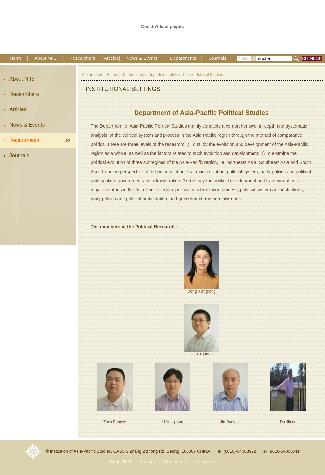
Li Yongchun (172, 422)
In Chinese (204, 461)
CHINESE (312, 58)
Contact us (175, 461)
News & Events (141, 58)
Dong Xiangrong (202, 291)
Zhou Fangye (114, 422)
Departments (183, 58)
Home (16, 58)
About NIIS (45, 58)
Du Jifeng (288, 422)
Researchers (82, 58)
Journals (217, 58)
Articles (17, 109)
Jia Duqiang (230, 422)
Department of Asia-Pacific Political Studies (185, 74)
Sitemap (147, 461)
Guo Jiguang (201, 354)
